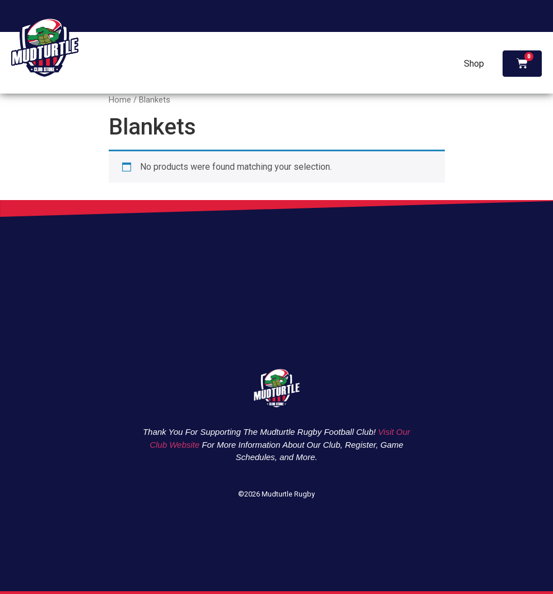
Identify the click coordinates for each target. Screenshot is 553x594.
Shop (474, 63)
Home (120, 100)
